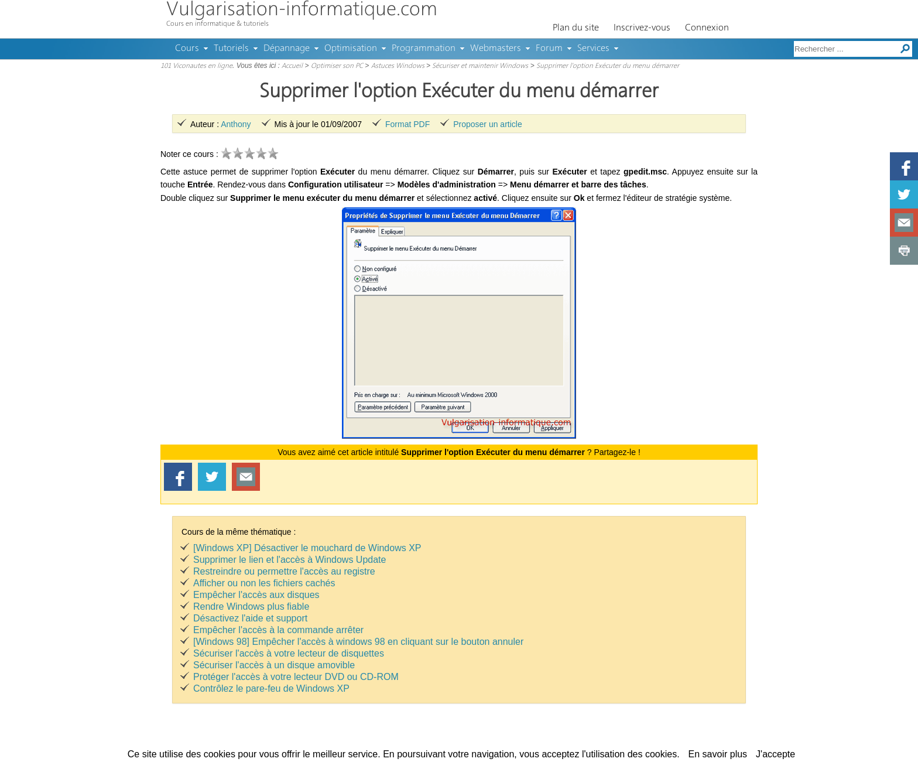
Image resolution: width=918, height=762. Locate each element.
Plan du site (576, 28)
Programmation (423, 48)
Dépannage (286, 48)
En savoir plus (718, 754)
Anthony (236, 124)
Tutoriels (231, 48)
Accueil (292, 66)
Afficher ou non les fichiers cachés (264, 583)
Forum (549, 48)
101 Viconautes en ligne (196, 66)
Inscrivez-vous (642, 28)
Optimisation (350, 48)
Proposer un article (487, 124)
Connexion (707, 28)
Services (593, 48)
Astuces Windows (397, 66)
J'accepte (775, 754)
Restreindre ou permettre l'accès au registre (284, 571)
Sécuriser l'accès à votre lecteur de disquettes (288, 653)
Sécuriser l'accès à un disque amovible (274, 665)
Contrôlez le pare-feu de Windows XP (271, 688)
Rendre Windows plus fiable (251, 606)
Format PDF (407, 124)
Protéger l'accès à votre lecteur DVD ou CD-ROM (296, 677)
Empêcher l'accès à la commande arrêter (278, 630)
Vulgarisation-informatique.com (301, 10)
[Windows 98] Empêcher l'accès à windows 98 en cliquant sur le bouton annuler (358, 642)
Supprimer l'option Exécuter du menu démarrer (607, 66)
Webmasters (495, 48)
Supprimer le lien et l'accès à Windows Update (289, 560)
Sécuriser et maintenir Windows (480, 66)
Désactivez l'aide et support (250, 618)
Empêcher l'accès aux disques (256, 595)
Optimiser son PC (337, 66)
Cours (187, 48)
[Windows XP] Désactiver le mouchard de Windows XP (307, 548)
